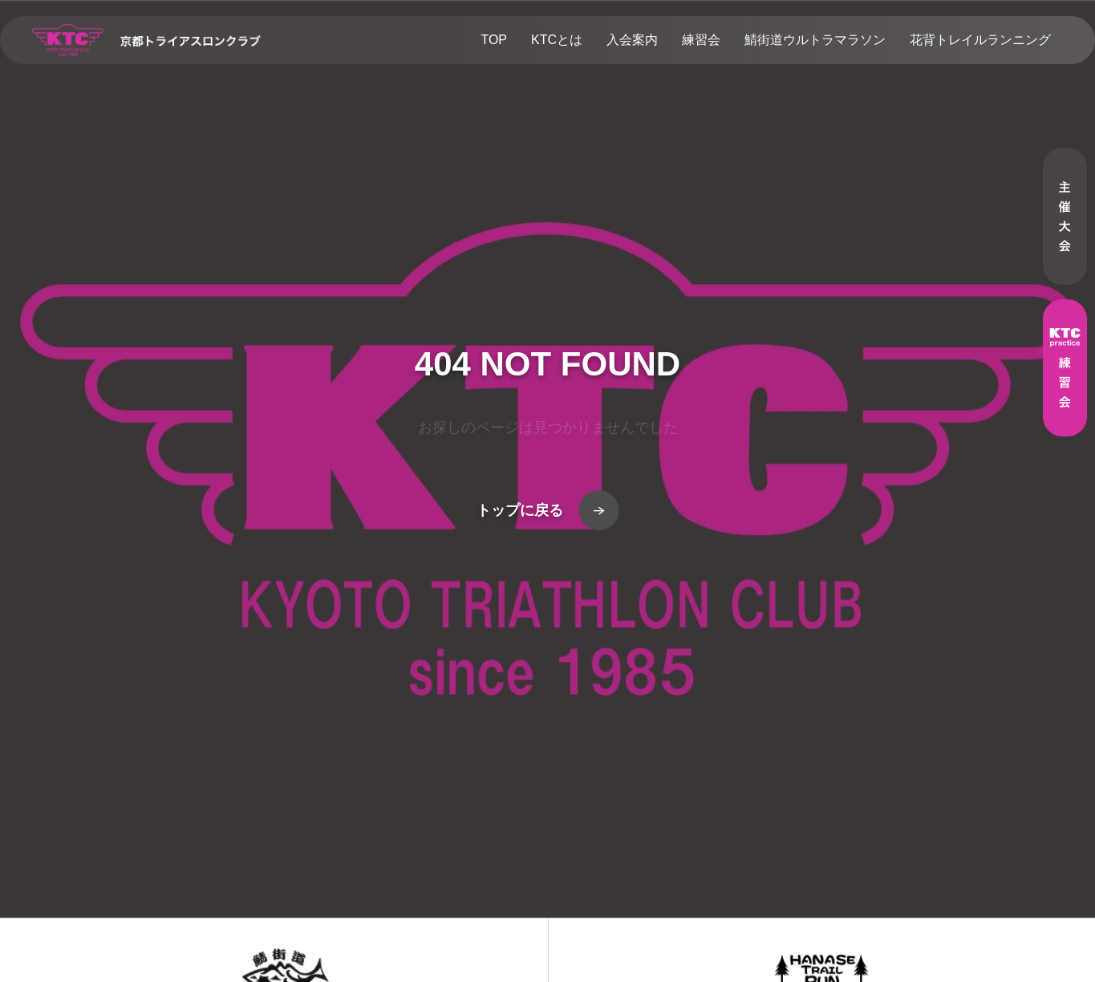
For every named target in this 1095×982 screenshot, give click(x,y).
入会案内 (632, 40)
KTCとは (556, 40)
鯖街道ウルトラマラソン (815, 40)
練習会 (701, 40)
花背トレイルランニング (980, 40)
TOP (494, 40)
